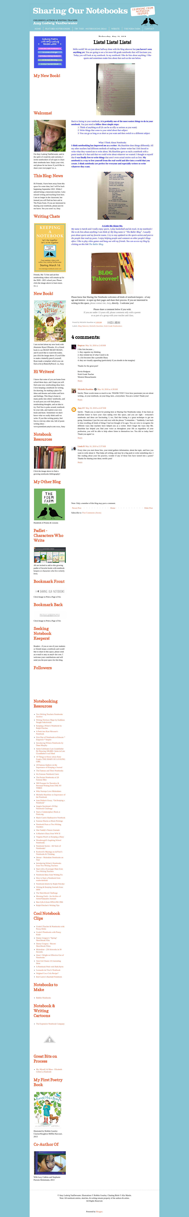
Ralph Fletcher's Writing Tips (47, 905)
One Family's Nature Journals (48, 830)
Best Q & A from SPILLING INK (49, 902)
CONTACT (149, 29)
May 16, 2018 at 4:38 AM (107, 389)
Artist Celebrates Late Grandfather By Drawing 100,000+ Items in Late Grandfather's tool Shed (50, 751)
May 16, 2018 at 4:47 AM (96, 408)
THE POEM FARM (132, 29)
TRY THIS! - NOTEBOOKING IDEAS (91, 29)
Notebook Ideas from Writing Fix (49, 875)
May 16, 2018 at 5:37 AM (95, 446)
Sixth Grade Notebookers (113, 326)
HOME (38, 29)
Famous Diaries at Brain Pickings (49, 821)
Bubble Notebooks (43, 998)
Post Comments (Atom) (91, 513)
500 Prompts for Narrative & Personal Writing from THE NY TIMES (49, 785)
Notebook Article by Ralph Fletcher (50, 884)
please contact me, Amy (100, 303)
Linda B (81, 446)
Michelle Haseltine (96, 326)
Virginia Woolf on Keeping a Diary (50, 837)
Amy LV (81, 408)
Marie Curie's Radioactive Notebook (50, 818)
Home (112, 508)
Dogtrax (81, 345)
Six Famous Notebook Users (47, 774)
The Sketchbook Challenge (47, 893)
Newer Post (76, 508)
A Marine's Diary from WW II (48, 833)
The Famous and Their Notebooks (49, 771)
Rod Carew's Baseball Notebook (49, 977)
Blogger (99, 1212)
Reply (80, 381)
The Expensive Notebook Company (50, 1024)
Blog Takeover (83, 326)
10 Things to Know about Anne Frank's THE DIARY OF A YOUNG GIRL (50, 759)
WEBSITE (115, 29)
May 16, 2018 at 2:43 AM (96, 345)
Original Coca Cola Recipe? (47, 973)
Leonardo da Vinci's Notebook (48, 970)
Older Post (148, 508)
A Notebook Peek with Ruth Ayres (50, 967)
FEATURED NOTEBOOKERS (57, 29)
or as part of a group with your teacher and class (112, 315)
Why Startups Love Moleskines (48, 791)
